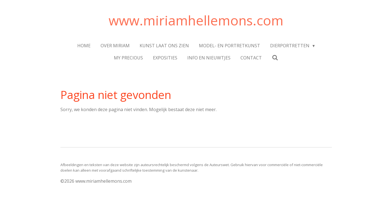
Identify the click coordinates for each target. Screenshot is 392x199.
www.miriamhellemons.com (196, 20)
